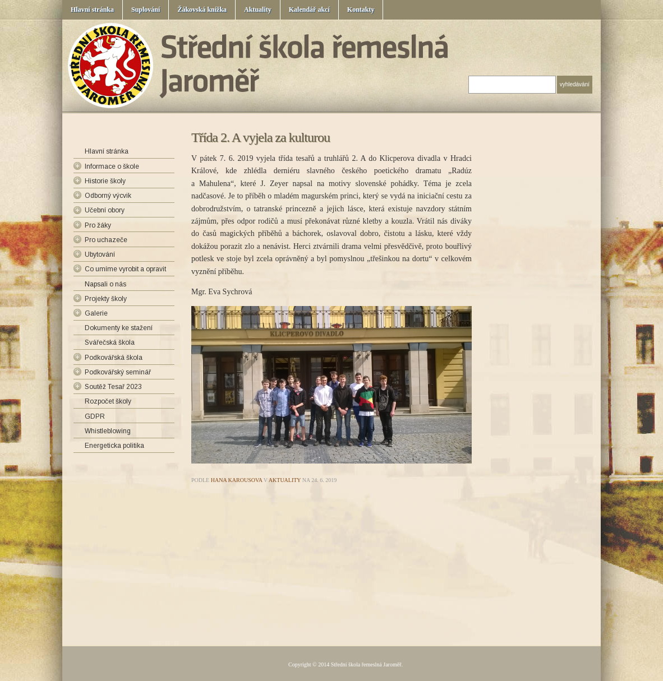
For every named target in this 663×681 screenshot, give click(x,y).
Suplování (145, 9)
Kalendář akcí (309, 9)
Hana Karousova (237, 480)
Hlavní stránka (92, 9)
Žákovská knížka (202, 9)
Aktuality (257, 9)
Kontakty (361, 9)
